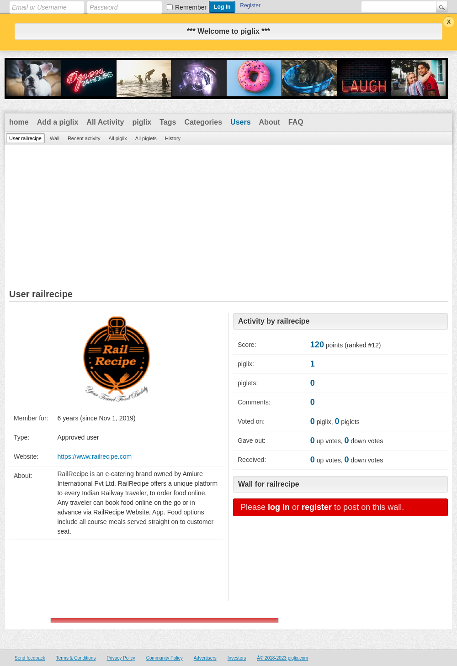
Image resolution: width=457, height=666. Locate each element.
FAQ (295, 122)
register (317, 507)
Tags (167, 122)
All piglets (146, 138)
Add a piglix (58, 122)
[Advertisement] (228, 214)
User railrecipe (25, 138)
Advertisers (205, 658)
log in (279, 507)
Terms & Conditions (76, 658)
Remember (191, 7)
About (269, 122)
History (173, 138)
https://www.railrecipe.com (94, 456)
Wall (54, 138)
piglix (141, 122)
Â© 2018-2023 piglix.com (282, 658)
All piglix (117, 138)
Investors (237, 658)
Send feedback (30, 658)
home (19, 122)
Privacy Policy (120, 658)
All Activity (105, 122)
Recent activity (84, 138)
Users (240, 122)
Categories (203, 122)
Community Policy (164, 658)
